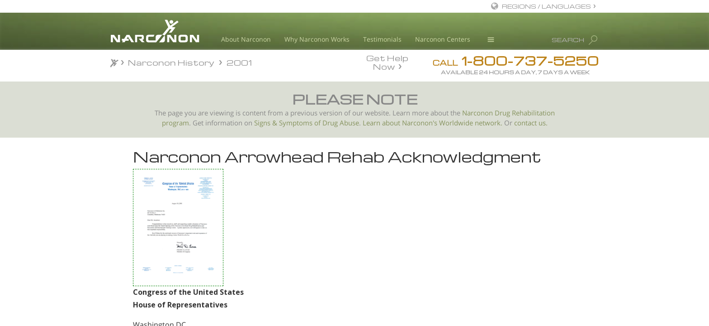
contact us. (531, 123)
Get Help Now (387, 62)
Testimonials (382, 39)
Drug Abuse (340, 123)
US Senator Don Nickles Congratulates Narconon (161, 239)
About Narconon (246, 39)
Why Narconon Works (317, 39)
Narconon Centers (442, 39)
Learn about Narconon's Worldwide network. (432, 123)
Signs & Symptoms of (288, 123)
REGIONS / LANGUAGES (546, 6)
